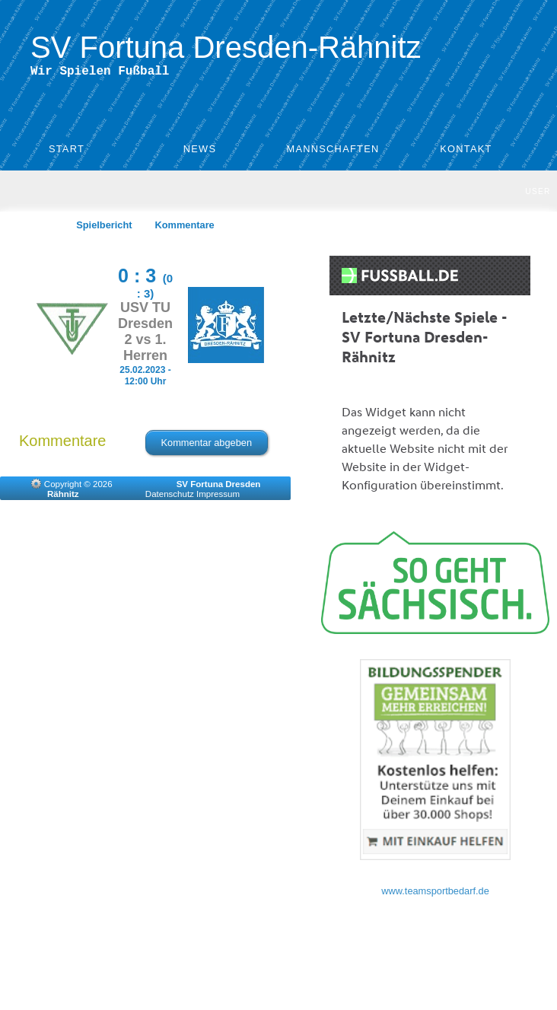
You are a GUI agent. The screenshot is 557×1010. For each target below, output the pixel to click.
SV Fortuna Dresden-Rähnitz (226, 47)
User (538, 194)
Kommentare (185, 228)
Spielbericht (104, 228)
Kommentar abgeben (207, 445)
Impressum (218, 497)
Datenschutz (169, 497)
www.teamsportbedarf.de (435, 894)
